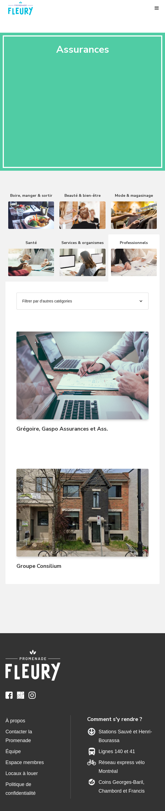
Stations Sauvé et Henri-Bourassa (125, 736)
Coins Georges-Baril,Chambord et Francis (122, 786)
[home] (23, 8)
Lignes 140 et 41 (117, 751)
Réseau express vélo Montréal (122, 767)
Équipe (13, 751)
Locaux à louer (21, 773)
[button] (157, 8)
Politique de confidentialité (20, 789)
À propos (15, 720)
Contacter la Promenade (18, 736)
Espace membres (24, 762)
